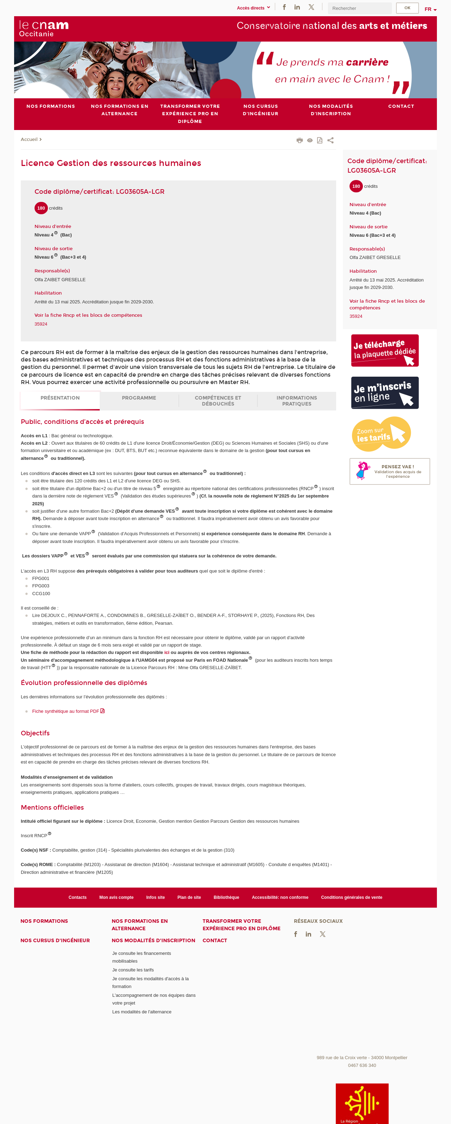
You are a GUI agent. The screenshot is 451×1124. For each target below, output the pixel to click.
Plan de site (189, 897)
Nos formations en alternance (140, 925)
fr (428, 9)
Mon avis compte (116, 897)
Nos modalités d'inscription (153, 941)
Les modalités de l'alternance (142, 1011)
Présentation (60, 398)
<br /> (362, 998)
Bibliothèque (226, 897)
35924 (41, 323)
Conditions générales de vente (351, 897)
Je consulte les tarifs (133, 969)
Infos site (155, 897)
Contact (215, 941)
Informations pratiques (297, 401)
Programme (139, 398)
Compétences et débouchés (218, 401)
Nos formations (44, 921)
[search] (359, 8)
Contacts (78, 897)
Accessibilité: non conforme (280, 897)
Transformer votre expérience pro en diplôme (241, 925)
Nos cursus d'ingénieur (55, 941)
